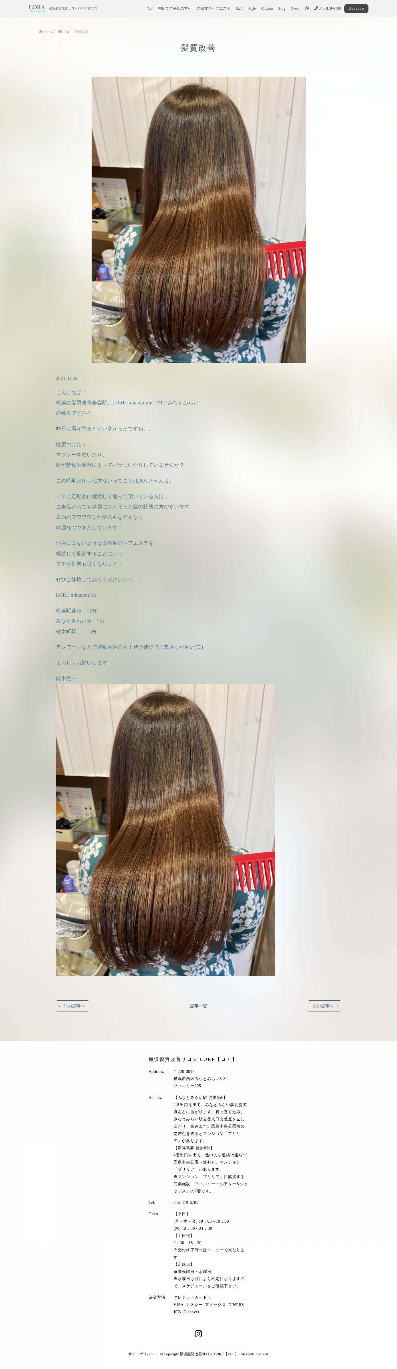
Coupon (267, 9)
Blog (281, 9)
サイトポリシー (141, 1354)
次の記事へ (323, 1005)
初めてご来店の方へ (175, 9)
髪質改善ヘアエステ (213, 9)
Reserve (356, 8)
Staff (239, 9)
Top (149, 9)
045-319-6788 (327, 8)
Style (252, 9)
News (295, 9)
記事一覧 (198, 1005)
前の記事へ (74, 1005)
